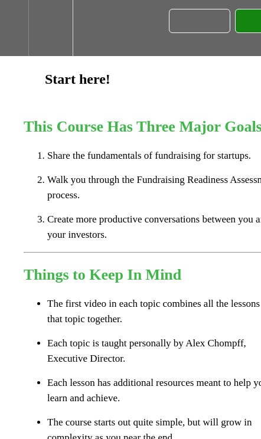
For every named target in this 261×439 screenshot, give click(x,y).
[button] (14, 28)
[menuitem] (50, 28)
